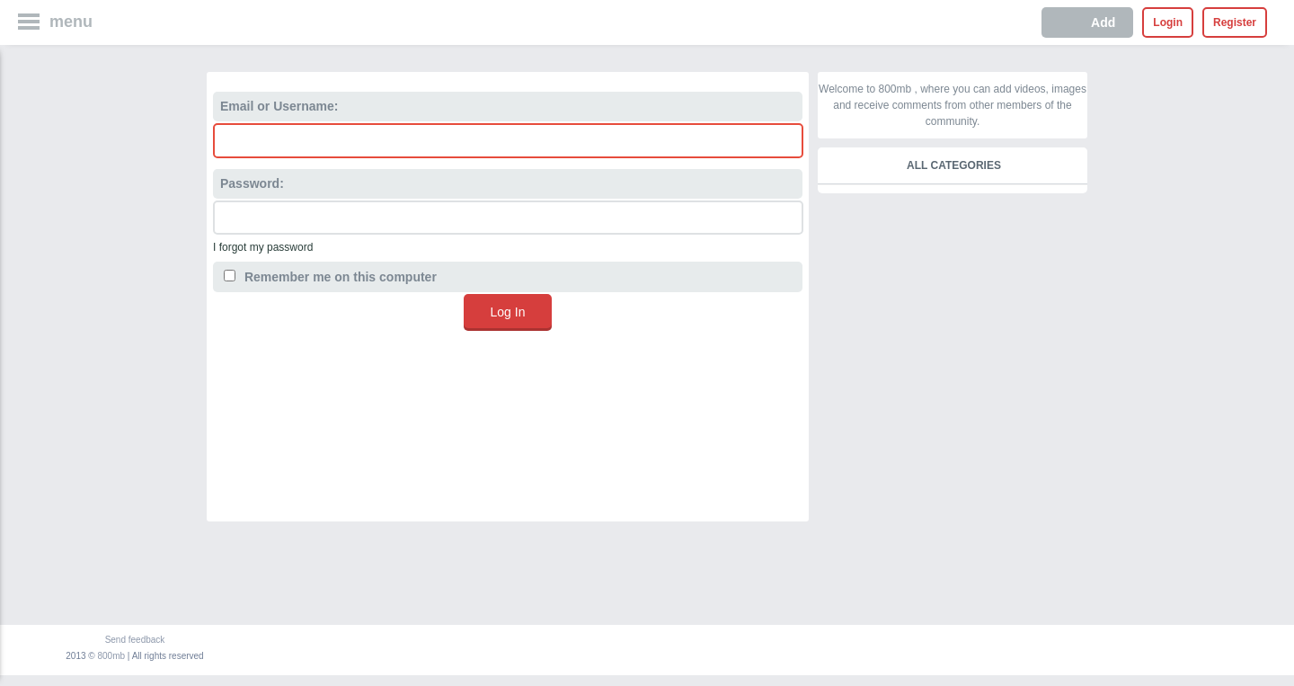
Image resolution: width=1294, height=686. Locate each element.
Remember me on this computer (330, 277)
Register (1234, 22)
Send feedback (135, 640)
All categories (954, 165)
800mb (112, 656)
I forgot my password (263, 247)
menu (71, 22)
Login (1168, 22)
